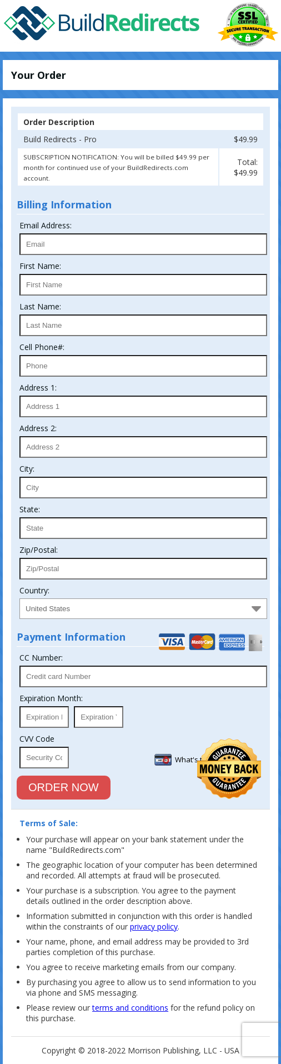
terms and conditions (130, 1007)
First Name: (40, 266)
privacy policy (154, 926)
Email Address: (45, 225)
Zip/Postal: (38, 550)
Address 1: (38, 387)
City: (26, 468)
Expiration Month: (51, 698)
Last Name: (40, 306)
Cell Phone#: (41, 347)
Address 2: (38, 428)
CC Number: (41, 657)
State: (29, 509)
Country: (34, 590)
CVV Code (36, 738)
